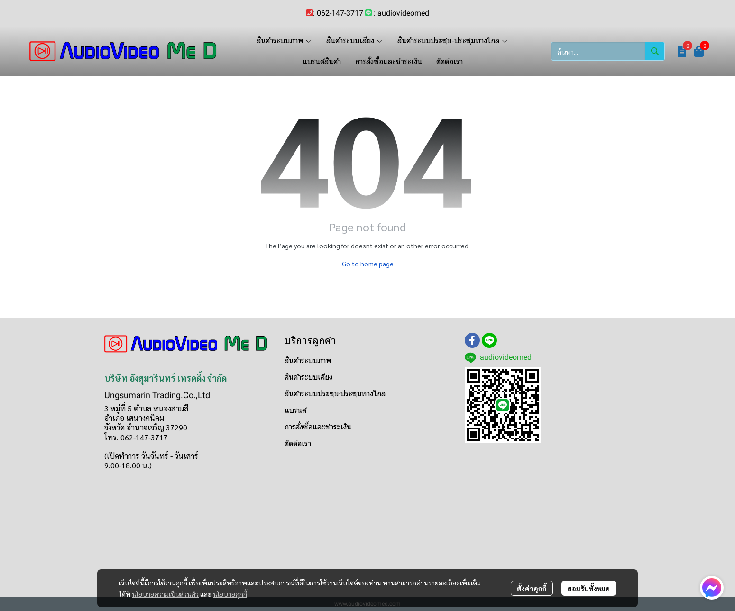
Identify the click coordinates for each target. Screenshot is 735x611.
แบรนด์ (295, 410)
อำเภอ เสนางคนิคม (134, 418)
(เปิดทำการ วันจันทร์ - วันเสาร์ (151, 456)
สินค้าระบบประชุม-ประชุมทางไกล (335, 393)
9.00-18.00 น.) (128, 465)
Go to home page (368, 263)
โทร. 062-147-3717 (136, 437)
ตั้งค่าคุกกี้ (532, 588)
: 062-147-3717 (338, 13)
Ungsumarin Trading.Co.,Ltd (157, 395)
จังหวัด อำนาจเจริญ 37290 (145, 427)
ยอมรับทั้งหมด (589, 588)
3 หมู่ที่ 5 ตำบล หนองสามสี (146, 408)
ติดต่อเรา (298, 443)
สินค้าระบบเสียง (308, 377)
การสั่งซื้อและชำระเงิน (318, 426)
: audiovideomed (401, 13)
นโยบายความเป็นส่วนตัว (165, 594)
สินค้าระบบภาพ (308, 360)
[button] (608, 51)
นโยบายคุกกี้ (230, 594)
